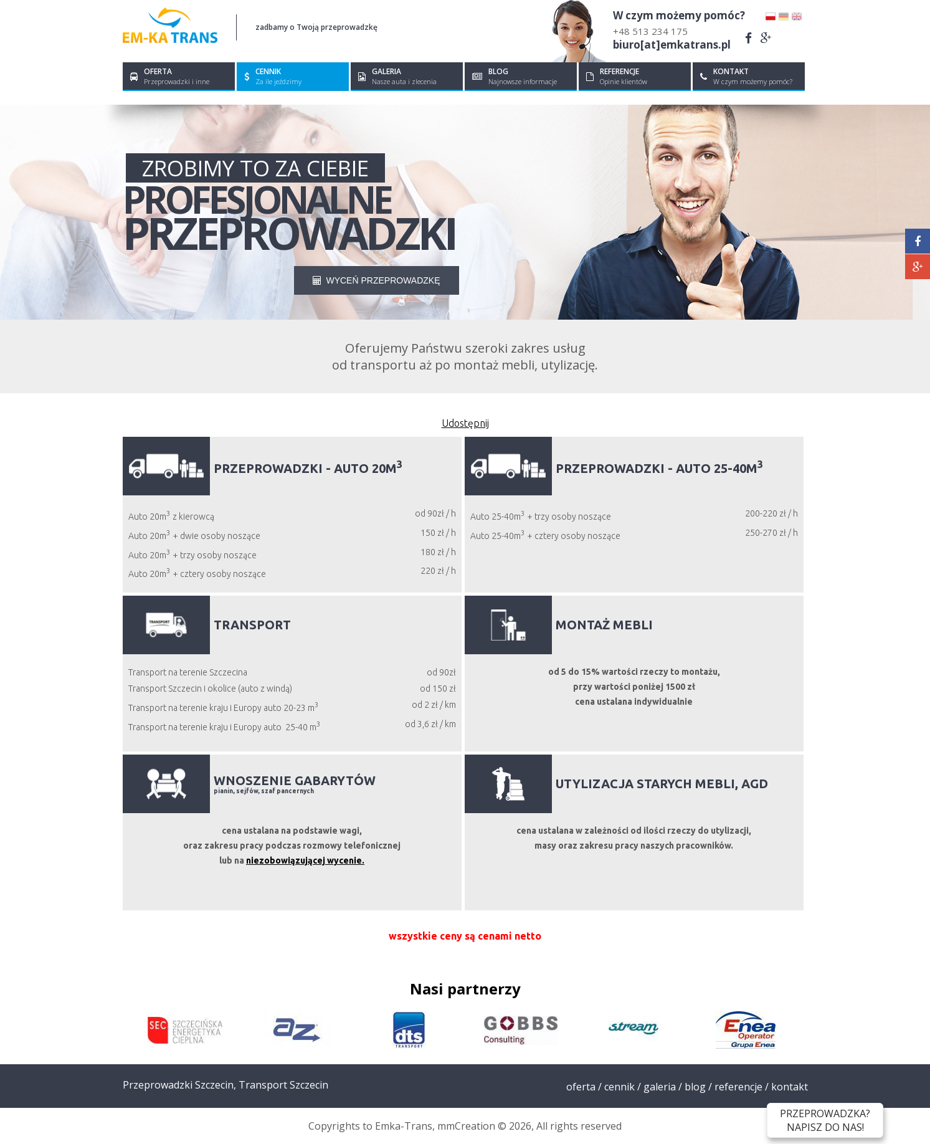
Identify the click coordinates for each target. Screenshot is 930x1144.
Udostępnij (465, 423)
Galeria (659, 1087)
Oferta (580, 1087)
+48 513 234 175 (650, 31)
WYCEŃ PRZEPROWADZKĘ (376, 280)
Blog (695, 1087)
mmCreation (466, 1126)
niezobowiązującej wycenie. (305, 860)
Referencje (738, 1087)
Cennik (619, 1087)
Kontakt (789, 1087)
